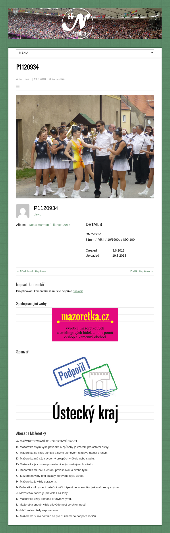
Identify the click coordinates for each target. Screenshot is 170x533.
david (27, 79)
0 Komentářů (57, 79)
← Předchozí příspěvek (31, 271)
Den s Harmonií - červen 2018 (49, 225)
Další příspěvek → (142, 271)
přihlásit (78, 291)
